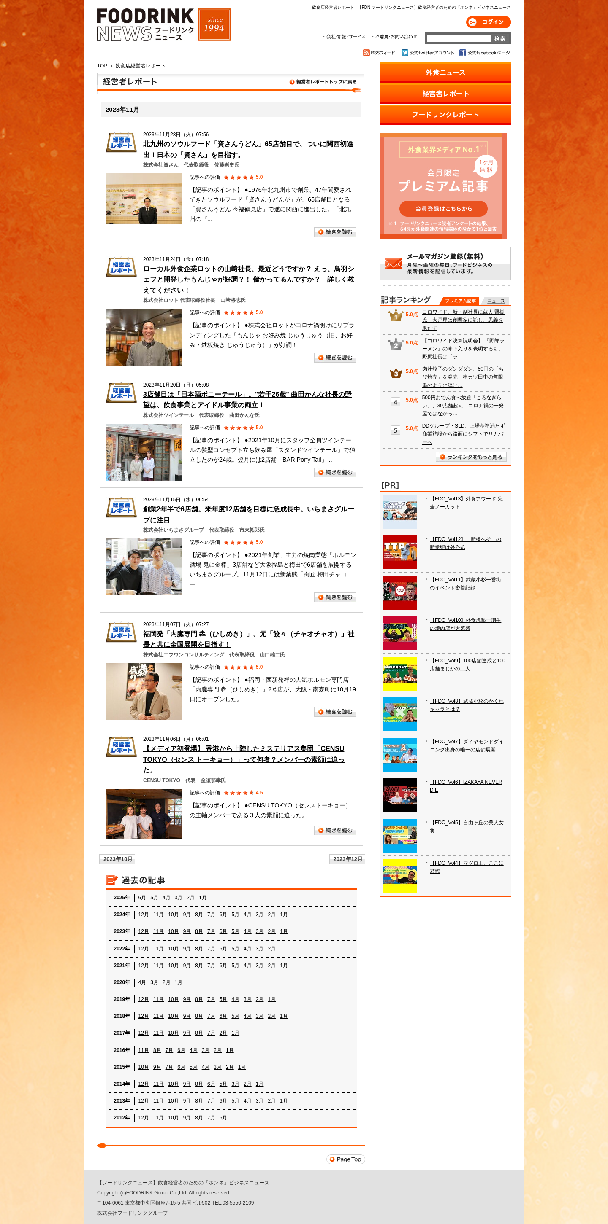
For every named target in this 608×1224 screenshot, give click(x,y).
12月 (143, 914)
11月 (158, 914)
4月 (167, 898)
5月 (154, 898)
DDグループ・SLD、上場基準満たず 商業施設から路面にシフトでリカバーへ (466, 434)
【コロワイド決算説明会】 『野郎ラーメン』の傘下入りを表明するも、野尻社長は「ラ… (463, 349)
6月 (142, 898)
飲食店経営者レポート (231, 83)
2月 (191, 898)
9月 (187, 914)
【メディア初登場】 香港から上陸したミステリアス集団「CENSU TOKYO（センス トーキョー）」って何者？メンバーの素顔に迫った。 (244, 759)
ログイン (488, 22)
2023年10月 (118, 859)
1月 (203, 898)
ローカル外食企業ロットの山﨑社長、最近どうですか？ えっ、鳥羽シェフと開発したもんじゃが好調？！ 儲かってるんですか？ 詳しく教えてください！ (248, 279)
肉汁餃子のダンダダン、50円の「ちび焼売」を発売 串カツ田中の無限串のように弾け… (463, 377)
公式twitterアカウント (428, 52)
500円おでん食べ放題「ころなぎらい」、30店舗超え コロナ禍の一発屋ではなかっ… (463, 406)
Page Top (345, 1159)
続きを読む (335, 232)
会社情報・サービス (345, 36)
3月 (179, 898)
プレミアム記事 (459, 301)
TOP (102, 66)
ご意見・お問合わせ (394, 36)
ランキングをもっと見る (471, 457)
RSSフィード (380, 52)
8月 (199, 914)
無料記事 (494, 301)
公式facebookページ (484, 52)
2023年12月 (348, 859)
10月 (173, 914)
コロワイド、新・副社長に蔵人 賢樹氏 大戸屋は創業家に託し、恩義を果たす (463, 320)
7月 (211, 914)
